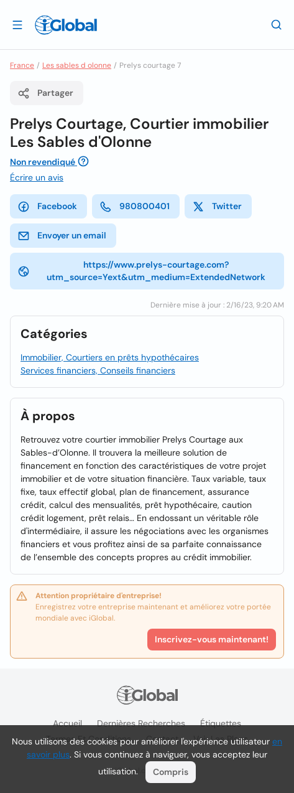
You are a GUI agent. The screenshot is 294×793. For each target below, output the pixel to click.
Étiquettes (220, 723)
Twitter (217, 206)
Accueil (67, 723)
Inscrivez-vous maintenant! (212, 639)
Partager (45, 93)
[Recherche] (276, 24)
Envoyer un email (61, 236)
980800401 (134, 206)
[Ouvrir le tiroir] (17, 24)
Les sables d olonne (76, 65)
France (22, 65)
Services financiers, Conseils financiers (98, 370)
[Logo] (66, 24)
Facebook (47, 206)
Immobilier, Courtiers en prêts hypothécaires (110, 357)
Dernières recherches (141, 723)
